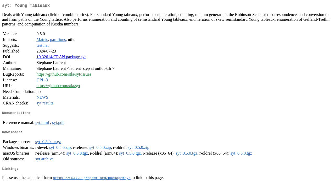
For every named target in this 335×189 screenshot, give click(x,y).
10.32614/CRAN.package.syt (61, 58)
